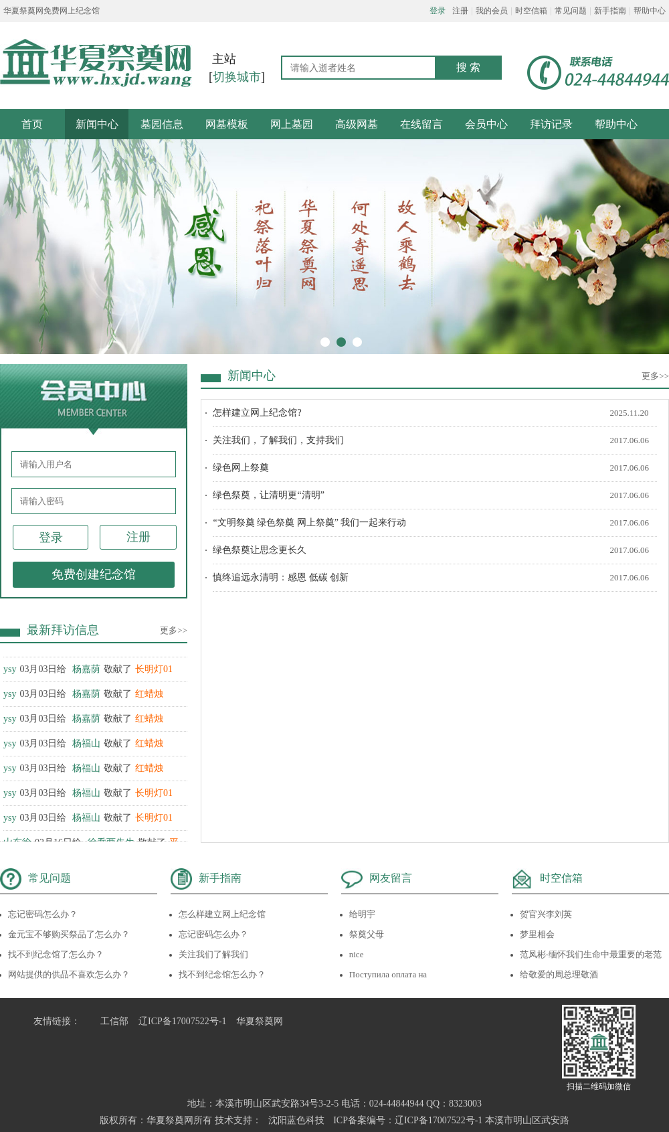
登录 (437, 10)
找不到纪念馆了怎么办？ (56, 954)
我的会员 (492, 10)
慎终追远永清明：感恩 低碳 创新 (281, 577)
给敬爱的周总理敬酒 (559, 974)
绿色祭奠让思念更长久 (259, 550)
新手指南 (610, 10)
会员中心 (486, 124)
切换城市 (237, 77)
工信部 (114, 1021)
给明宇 (362, 914)
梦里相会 (537, 934)
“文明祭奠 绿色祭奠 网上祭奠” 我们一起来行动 (309, 522)
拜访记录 (551, 124)
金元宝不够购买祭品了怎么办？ (69, 934)
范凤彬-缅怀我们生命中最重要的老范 (591, 954)
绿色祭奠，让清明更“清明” (268, 495)
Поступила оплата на (388, 974)
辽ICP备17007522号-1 (182, 1021)
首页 (32, 124)
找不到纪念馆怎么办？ (222, 974)
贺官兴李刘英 (546, 914)
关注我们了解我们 (213, 954)
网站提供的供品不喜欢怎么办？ (69, 974)
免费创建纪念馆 (94, 574)
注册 (460, 10)
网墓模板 (226, 124)
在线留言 (421, 124)
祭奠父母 (366, 934)
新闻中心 (97, 124)
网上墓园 (291, 124)
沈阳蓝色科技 (296, 1120)
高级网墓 (356, 124)
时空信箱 (531, 10)
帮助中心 (650, 10)
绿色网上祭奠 (241, 468)
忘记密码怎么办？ (43, 914)
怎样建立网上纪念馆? (257, 413)
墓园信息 (161, 124)
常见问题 (571, 10)
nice (356, 954)
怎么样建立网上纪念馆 (222, 914)
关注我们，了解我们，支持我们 (278, 440)
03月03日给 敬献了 (88, 673)
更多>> (173, 630)
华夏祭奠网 (259, 1021)
